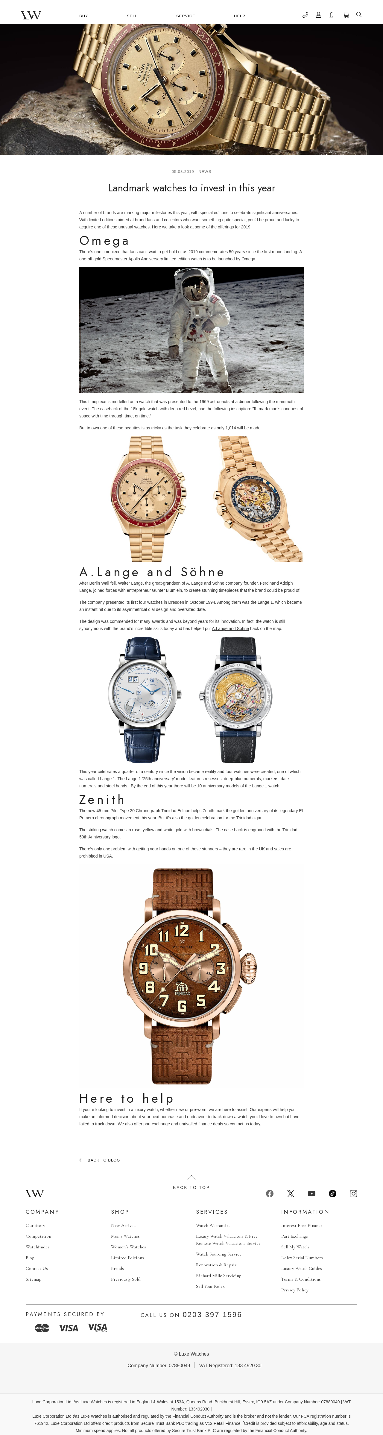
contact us (240, 1123)
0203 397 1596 (212, 1314)
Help (239, 16)
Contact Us (37, 1268)
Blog (30, 1258)
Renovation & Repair (216, 1265)
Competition (38, 1236)
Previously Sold (125, 1279)
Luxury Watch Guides (301, 1268)
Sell (132, 16)
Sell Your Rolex (210, 1286)
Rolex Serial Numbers (302, 1258)
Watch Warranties (213, 1225)
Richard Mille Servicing (218, 1276)
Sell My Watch (295, 1247)
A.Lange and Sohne (230, 628)
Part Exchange (294, 1236)
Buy (83, 16)
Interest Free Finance (302, 1225)
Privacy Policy (294, 1290)
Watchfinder (37, 1247)
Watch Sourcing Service (218, 1254)
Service (185, 16)
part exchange (156, 1123)
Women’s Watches (128, 1247)
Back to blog (104, 1160)
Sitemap (34, 1279)
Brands (117, 1268)
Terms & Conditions (301, 1279)
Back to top (191, 1182)
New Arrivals (123, 1225)
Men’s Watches (125, 1236)
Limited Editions (127, 1258)
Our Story (35, 1225)
